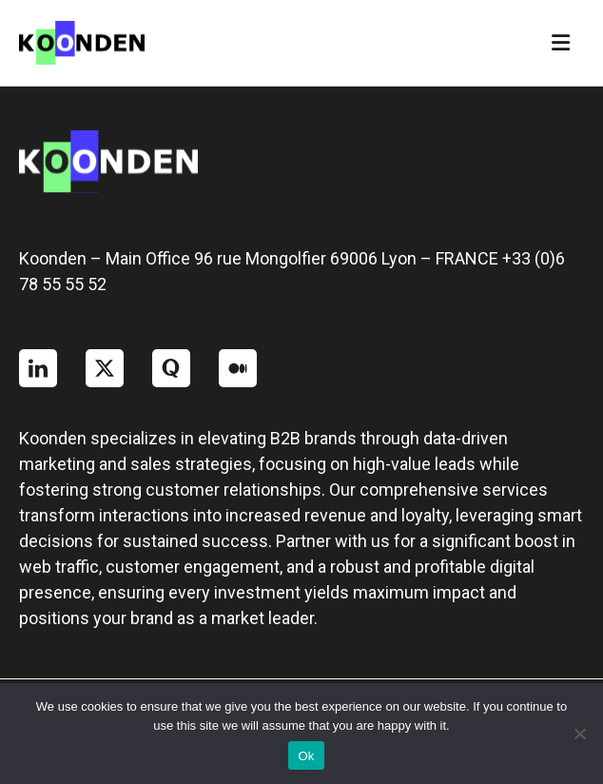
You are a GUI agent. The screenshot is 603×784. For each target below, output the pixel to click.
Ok (306, 756)
